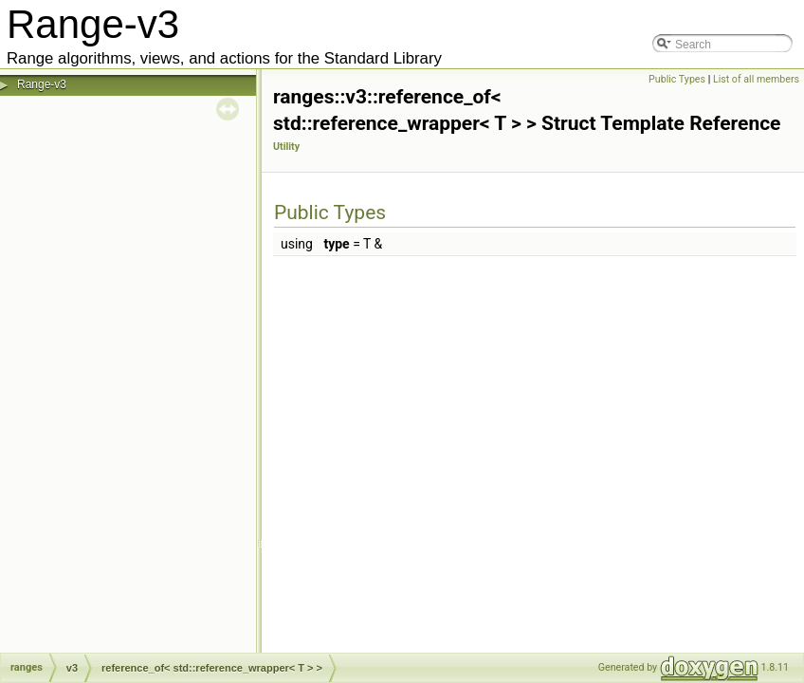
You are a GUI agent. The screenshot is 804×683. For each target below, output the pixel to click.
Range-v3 (41, 84)
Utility (286, 146)
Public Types (677, 79)
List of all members (756, 79)
